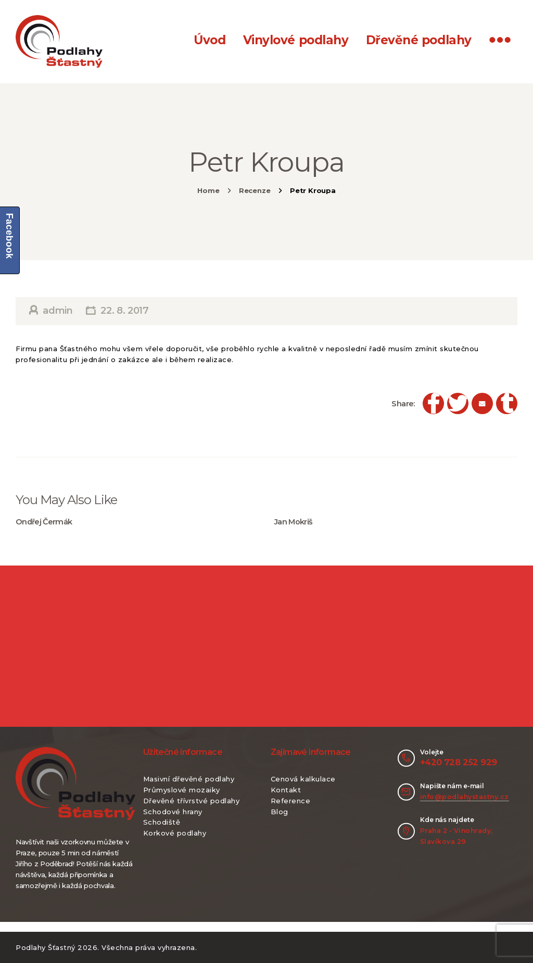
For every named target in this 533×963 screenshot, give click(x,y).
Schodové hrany (172, 811)
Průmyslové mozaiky (181, 790)
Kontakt (286, 790)
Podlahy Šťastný (45, 947)
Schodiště (162, 822)
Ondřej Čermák (44, 522)
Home (208, 190)
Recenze (255, 190)
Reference (291, 801)
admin (58, 310)
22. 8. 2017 (124, 310)
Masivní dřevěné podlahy (189, 779)
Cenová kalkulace (303, 779)
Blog (279, 811)
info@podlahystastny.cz (464, 797)
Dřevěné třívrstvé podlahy (191, 801)
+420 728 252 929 (458, 762)
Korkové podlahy (175, 833)
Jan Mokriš (293, 522)
